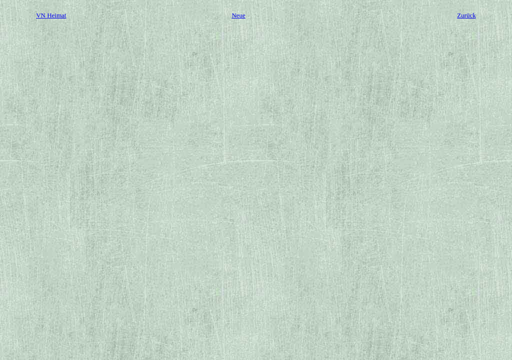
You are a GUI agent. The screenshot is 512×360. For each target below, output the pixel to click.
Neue (238, 15)
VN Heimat (51, 15)
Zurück (466, 15)
